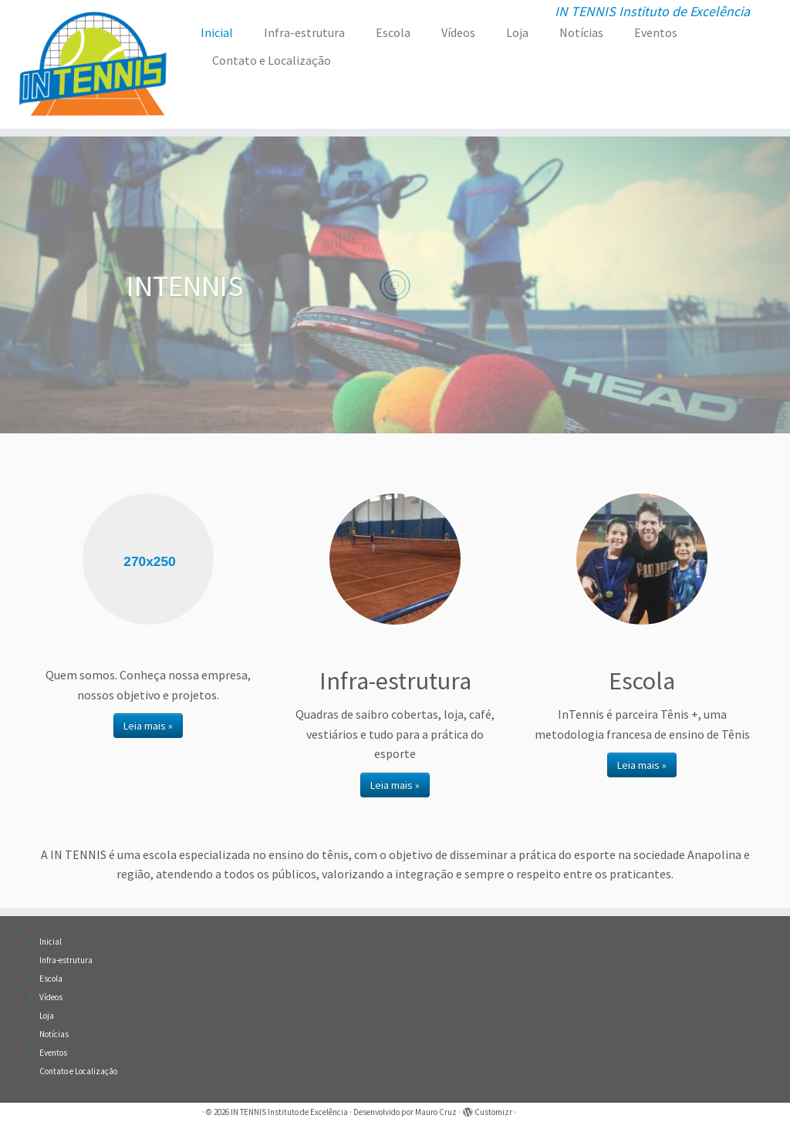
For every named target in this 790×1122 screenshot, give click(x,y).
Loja (517, 32)
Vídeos (458, 32)
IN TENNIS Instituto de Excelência (289, 1112)
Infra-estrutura (304, 32)
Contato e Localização (271, 60)
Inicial (217, 32)
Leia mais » (148, 726)
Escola (393, 32)
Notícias (581, 32)
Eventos (655, 32)
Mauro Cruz (436, 1112)
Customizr (493, 1112)
